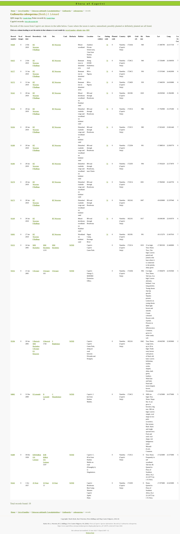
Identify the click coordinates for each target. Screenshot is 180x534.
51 (107, 45)
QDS (87, 30)
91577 (13, 71)
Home (13, 11)
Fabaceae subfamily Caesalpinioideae (46, 11)
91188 (13, 145)
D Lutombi (36, 394)
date (84, 30)
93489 (13, 455)
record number (70, 30)
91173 (13, 200)
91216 (13, 109)
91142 (13, 93)
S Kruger (36, 271)
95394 (13, 341)
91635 (13, 61)
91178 (13, 182)
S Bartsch (36, 341)
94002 (13, 394)
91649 (13, 45)
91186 (13, 164)
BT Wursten (56, 45)
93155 (13, 245)
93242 (13, 483)
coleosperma (78, 11)
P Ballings (36, 50)
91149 (13, 218)
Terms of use (90, 533)
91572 (13, 82)
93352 (13, 271)
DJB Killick (37, 455)
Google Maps (27, 18)
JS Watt (35, 483)
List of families (23, 11)
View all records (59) (31, 21)
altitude (79, 30)
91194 (13, 127)
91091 (13, 234)
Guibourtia (66, 11)
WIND (71, 245)
